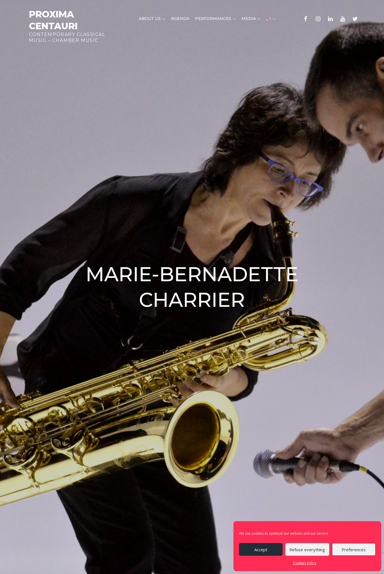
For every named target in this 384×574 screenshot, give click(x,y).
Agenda (180, 18)
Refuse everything (307, 549)
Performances (215, 18)
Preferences (354, 549)
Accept (260, 549)
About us (152, 18)
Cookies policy (304, 563)
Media (251, 18)
